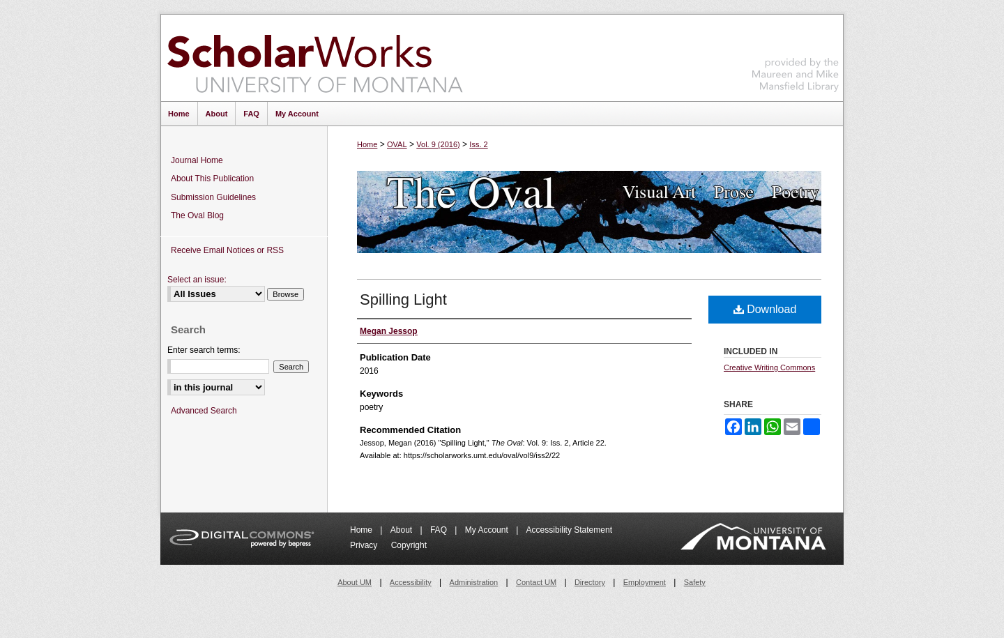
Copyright (409, 545)
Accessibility (411, 582)
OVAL (397, 144)
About (402, 530)
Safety (695, 582)
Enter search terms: (204, 350)
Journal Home (197, 160)
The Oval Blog (197, 215)
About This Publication (212, 178)
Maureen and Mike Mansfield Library (795, 55)
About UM (354, 582)
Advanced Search (204, 411)
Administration (474, 582)
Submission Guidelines (213, 197)
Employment (644, 582)
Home (367, 144)
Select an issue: (197, 279)
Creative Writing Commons (769, 367)
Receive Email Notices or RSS (227, 250)
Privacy (365, 545)
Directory (590, 582)
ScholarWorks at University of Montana (315, 58)
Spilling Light (403, 299)
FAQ (439, 530)
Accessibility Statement (569, 530)
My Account (487, 530)
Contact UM (536, 582)
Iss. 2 (478, 144)
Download (765, 309)
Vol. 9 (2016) (437, 144)
